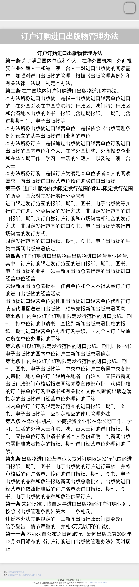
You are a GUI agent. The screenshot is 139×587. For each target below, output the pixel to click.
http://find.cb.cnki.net (98, 583)
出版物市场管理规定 (16, 572)
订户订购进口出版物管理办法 (69, 36)
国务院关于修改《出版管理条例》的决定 (24, 575)
